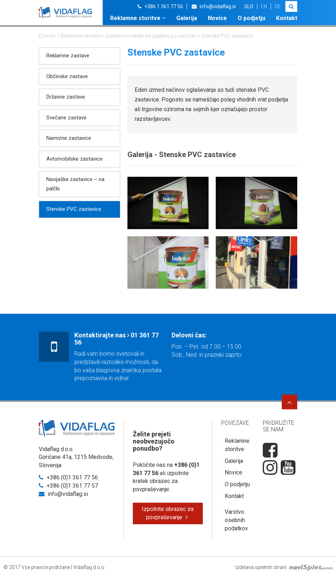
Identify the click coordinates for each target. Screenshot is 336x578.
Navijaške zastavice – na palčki (75, 184)
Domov (47, 36)
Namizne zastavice (68, 138)
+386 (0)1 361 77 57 (68, 485)
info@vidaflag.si (214, 6)
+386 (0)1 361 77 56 (68, 477)
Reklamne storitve (137, 18)
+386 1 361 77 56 (160, 6)
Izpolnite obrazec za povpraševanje (167, 513)
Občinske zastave (67, 76)
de (278, 6)
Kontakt (286, 18)
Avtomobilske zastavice (74, 159)
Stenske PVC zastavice (73, 209)
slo (248, 6)
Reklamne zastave (67, 55)
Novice (217, 18)
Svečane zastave (66, 117)
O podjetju (251, 18)
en (264, 6)
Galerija (186, 18)
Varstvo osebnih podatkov (236, 520)
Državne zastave (65, 97)
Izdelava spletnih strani (283, 567)
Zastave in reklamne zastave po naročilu (151, 36)
